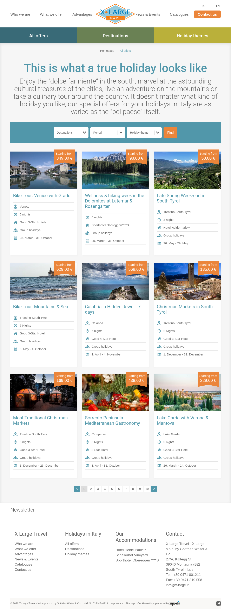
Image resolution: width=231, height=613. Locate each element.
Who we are (20, 14)
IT (211, 6)
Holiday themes (192, 35)
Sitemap (130, 603)
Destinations (115, 35)
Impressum (117, 603)
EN (218, 6)
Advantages (82, 14)
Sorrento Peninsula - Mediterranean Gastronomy (112, 420)
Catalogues (179, 14)
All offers (38, 35)
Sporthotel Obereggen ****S (137, 560)
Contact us (207, 14)
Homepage (107, 50)
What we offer (51, 14)
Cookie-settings (146, 603)
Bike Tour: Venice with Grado (42, 195)
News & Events (147, 14)
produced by (167, 603)
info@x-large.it (177, 585)
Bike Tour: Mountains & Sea (40, 306)
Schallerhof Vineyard (132, 555)
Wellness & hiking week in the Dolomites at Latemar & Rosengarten (114, 201)
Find (170, 132)
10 (147, 489)
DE (203, 6)
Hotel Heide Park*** (131, 550)
